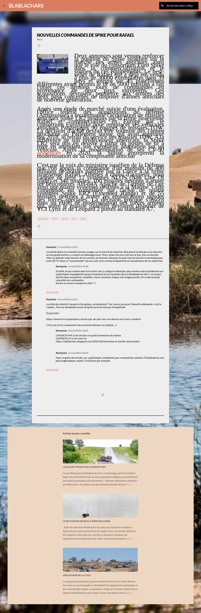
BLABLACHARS (26, 6)
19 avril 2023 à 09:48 (78, 266)
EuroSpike (43, 219)
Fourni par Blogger (100, 608)
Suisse (83, 219)
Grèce (55, 219)
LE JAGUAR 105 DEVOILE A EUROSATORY (84, 467)
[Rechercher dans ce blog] (182, 5)
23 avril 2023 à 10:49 (78, 353)
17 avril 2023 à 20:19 (68, 247)
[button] (39, 46)
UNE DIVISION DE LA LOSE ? (77, 575)
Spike (74, 219)
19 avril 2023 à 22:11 (68, 299)
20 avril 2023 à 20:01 (78, 330)
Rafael (64, 219)
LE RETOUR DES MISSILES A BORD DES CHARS (86, 521)
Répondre (52, 292)
